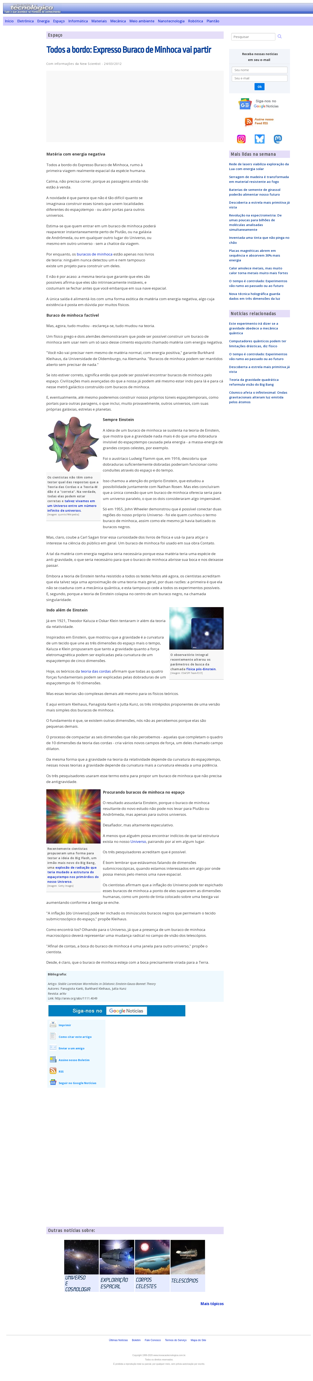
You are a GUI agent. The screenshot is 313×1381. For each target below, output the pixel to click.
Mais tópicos (212, 1303)
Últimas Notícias (118, 1340)
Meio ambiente (141, 21)
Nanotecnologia (171, 21)
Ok (260, 87)
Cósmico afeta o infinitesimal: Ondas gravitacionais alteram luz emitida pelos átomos (258, 397)
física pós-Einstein (201, 669)
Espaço (59, 21)
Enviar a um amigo (72, 1048)
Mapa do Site (198, 1340)
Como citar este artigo (75, 1037)
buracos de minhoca (95, 254)
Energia (43, 21)
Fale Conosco (153, 1340)
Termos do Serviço (175, 1340)
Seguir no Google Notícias (77, 1083)
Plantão (212, 21)
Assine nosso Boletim (74, 1060)
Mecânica (118, 21)
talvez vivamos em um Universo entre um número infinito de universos (72, 506)
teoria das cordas (96, 671)
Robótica (195, 21)
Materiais (99, 21)
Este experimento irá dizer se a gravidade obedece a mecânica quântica (253, 328)
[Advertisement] (23, 96)
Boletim (136, 1340)
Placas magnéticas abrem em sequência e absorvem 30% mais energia (254, 255)
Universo (138, 841)
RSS (61, 1071)
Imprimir (65, 1025)
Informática (78, 21)
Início (9, 21)
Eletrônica (25, 21)
